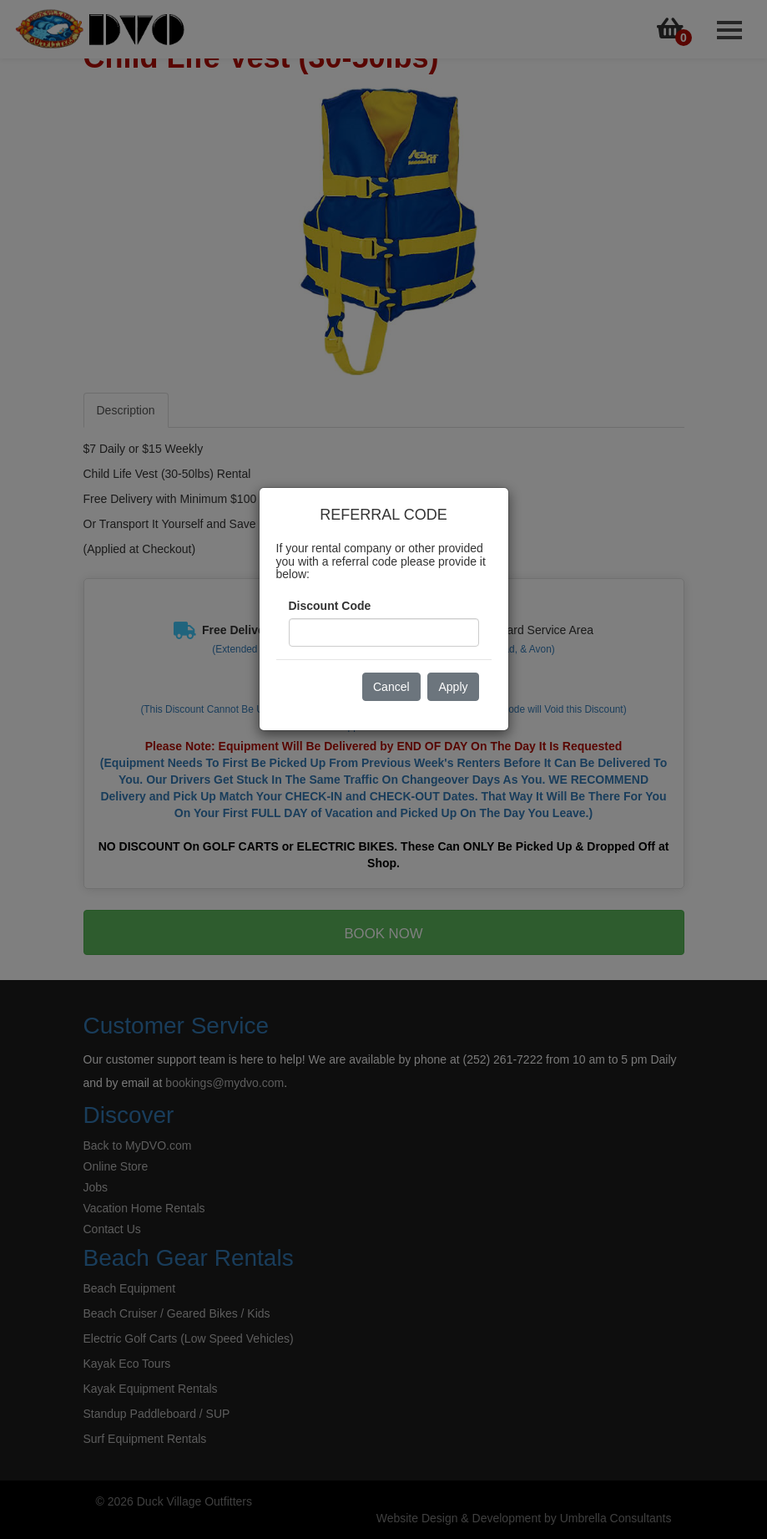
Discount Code (330, 605)
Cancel (391, 686)
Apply (452, 686)
